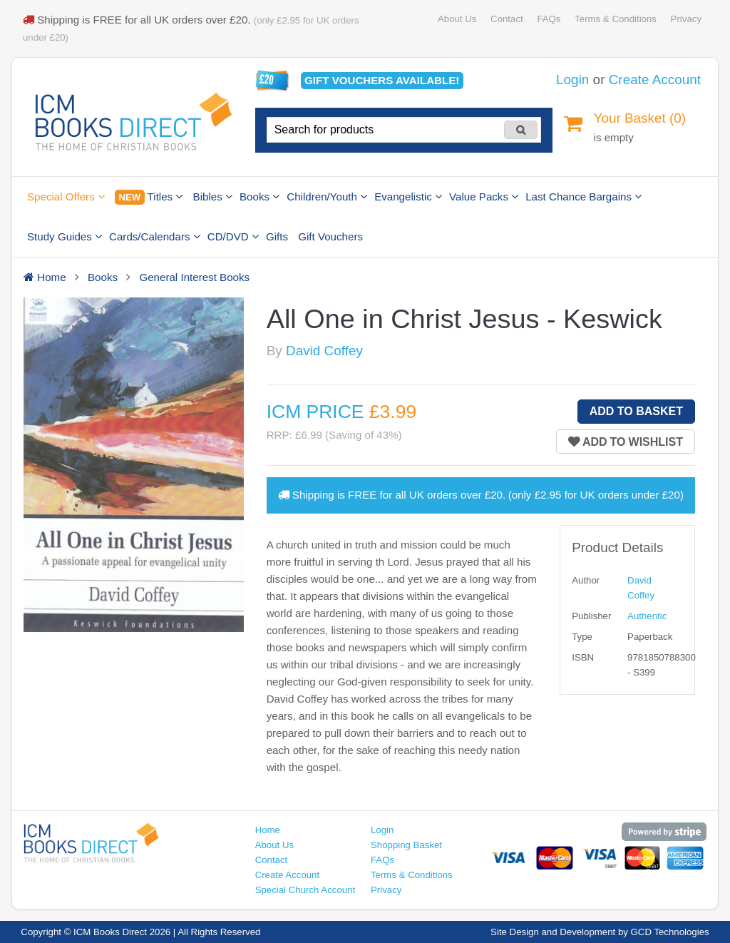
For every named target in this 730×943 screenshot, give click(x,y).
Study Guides (64, 236)
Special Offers (66, 196)
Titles (148, 197)
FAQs (548, 19)
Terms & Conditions (616, 19)
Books (259, 196)
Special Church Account (305, 890)
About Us (457, 19)
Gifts (277, 236)
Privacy (686, 19)
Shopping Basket (406, 845)
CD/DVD (233, 236)
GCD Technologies (670, 932)
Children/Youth (327, 196)
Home (267, 830)
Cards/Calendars (154, 236)
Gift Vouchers (330, 236)
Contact (506, 19)
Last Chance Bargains (583, 196)
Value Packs (483, 196)
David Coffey (324, 350)
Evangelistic (408, 196)
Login (572, 79)
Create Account (655, 79)
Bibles (212, 196)
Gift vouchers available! (381, 80)
